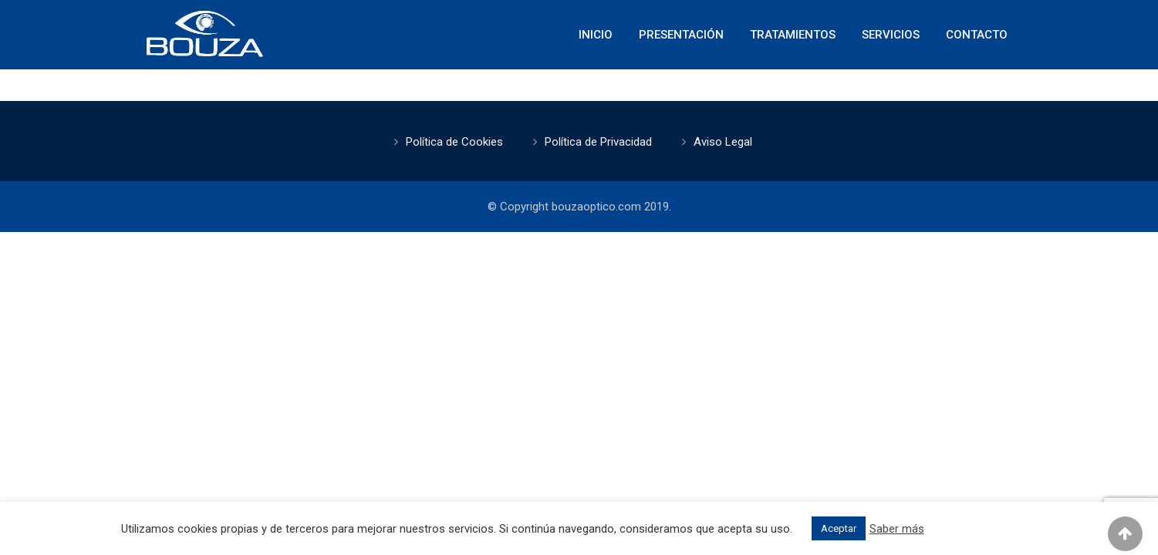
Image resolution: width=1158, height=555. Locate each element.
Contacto (977, 35)
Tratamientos (793, 35)
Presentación (681, 35)
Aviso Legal (723, 142)
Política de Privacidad (598, 142)
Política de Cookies (454, 142)
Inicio (596, 35)
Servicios (891, 35)
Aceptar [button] (838, 528)
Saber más (896, 529)
